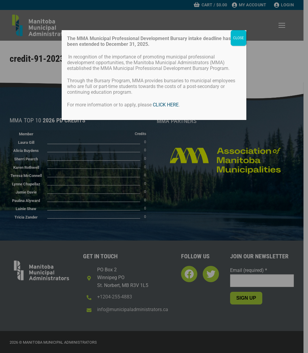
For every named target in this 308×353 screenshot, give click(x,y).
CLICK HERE (166, 105)
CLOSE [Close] (238, 38)
